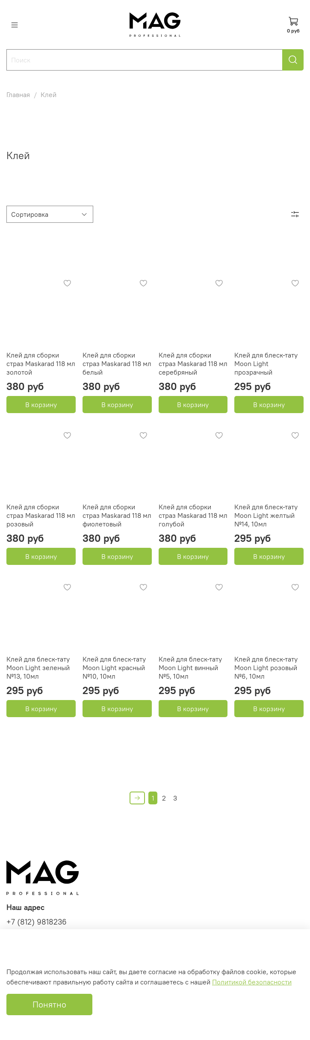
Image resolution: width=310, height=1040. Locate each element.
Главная (18, 94)
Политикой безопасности (252, 982)
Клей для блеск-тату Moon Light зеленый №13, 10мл (38, 667)
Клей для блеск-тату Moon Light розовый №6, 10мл (266, 667)
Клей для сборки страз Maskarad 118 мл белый (117, 363)
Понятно (49, 1004)
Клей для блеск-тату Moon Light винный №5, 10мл (190, 667)
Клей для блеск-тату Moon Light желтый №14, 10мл (266, 515)
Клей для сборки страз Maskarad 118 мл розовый (40, 515)
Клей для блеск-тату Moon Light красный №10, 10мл (114, 667)
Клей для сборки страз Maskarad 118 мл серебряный (193, 363)
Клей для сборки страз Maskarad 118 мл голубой (193, 515)
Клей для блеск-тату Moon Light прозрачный (266, 363)
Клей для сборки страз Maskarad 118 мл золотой (40, 363)
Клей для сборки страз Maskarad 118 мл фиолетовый (117, 515)
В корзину (41, 404)
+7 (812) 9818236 (36, 922)
